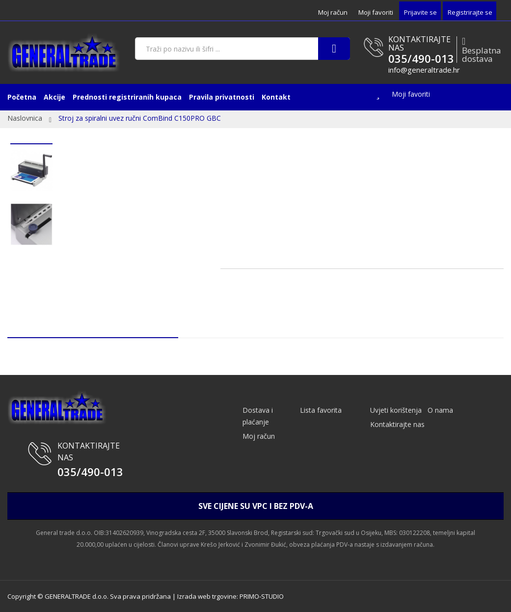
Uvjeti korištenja (396, 410)
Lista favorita (321, 410)
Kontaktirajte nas (397, 424)
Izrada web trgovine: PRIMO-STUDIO (230, 596)
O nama (440, 410)
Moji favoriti (375, 12)
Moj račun (333, 12)
